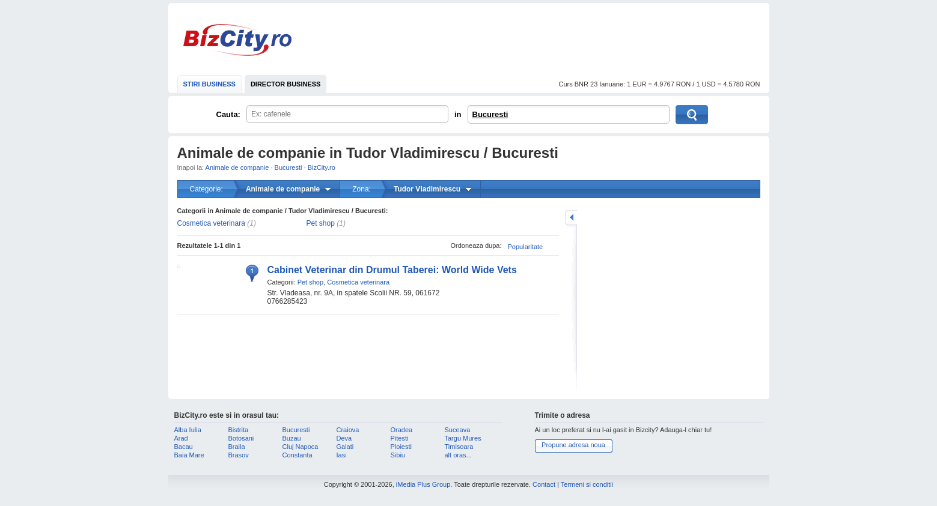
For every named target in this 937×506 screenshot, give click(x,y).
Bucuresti (490, 114)
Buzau (291, 438)
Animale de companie (237, 167)
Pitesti (400, 438)
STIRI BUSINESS (209, 84)
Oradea (402, 429)
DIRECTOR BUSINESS (286, 84)
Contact (544, 484)
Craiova (348, 429)
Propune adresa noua (573, 444)
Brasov (238, 455)
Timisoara (459, 446)
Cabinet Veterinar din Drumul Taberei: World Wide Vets (392, 270)
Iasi (342, 455)
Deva (344, 438)
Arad (181, 438)
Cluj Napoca (300, 446)
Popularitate (525, 246)
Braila (236, 446)
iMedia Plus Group (423, 484)
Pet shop (321, 223)
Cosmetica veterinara (211, 223)
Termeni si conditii (587, 484)
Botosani (241, 438)
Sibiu (398, 455)
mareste (571, 217)
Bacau (183, 446)
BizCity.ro (237, 40)
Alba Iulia (187, 429)
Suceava (458, 429)
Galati (345, 446)
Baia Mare (189, 455)
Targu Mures (463, 438)
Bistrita (238, 429)
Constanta (297, 455)
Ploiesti (401, 446)
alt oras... (458, 455)
